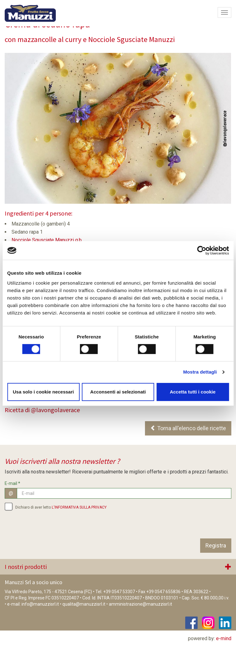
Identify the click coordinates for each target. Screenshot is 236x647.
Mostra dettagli (200, 372)
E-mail (12, 483)
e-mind (223, 638)
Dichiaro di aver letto (56, 506)
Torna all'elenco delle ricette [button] (188, 428)
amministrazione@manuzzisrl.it (140, 604)
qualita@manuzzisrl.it (83, 604)
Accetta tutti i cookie (193, 391)
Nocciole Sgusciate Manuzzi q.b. (47, 240)
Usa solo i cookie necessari (43, 391)
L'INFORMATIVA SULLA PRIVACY (79, 507)
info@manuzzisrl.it (40, 604)
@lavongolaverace (55, 410)
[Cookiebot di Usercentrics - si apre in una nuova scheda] (201, 250)
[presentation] (52, 526)
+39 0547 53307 (119, 591)
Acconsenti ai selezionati (118, 391)
